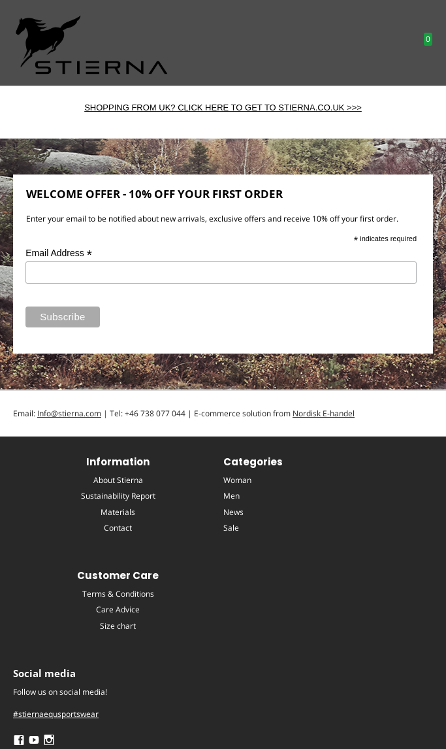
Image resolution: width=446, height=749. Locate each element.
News (233, 512)
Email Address (58, 253)
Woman (237, 480)
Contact (118, 527)
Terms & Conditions (118, 593)
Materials (118, 512)
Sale (231, 527)
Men (231, 495)
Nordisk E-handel (324, 413)
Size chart (118, 625)
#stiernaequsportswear (56, 714)
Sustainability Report (118, 495)
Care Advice (118, 609)
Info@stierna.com (69, 413)
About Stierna (118, 480)
